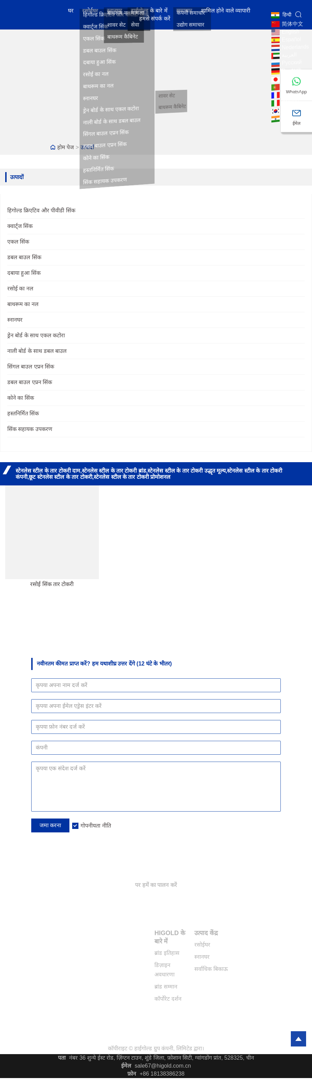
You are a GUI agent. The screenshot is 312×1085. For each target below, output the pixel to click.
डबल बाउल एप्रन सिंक (29, 382)
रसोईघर (90, 11)
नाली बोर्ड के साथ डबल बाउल (37, 351)
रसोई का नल (20, 288)
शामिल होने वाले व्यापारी (225, 11)
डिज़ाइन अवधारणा (164, 969)
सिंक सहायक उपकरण (29, 429)
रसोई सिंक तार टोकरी (52, 584)
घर (71, 11)
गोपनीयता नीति (96, 826)
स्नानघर (114, 11)
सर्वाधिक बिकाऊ (211, 969)
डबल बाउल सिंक (24, 257)
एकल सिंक (18, 242)
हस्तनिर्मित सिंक (23, 413)
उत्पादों (87, 147)
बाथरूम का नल (23, 304)
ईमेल (126, 1066)
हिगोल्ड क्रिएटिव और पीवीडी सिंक (41, 210)
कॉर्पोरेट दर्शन (167, 999)
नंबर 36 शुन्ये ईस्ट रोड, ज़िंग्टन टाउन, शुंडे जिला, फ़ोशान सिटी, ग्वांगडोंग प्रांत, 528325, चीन (161, 1058)
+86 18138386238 (162, 1074)
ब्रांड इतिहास (166, 953)
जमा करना (50, 825)
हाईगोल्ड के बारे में (149, 11)
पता (62, 1058)
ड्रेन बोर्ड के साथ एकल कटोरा (36, 335)
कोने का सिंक (20, 398)
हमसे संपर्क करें (154, 19)
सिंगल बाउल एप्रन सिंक (30, 367)
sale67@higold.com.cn (163, 1066)
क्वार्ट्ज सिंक (20, 226)
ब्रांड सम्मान (165, 987)
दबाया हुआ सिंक (24, 273)
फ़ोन (131, 1074)
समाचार (184, 11)
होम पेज (65, 147)
